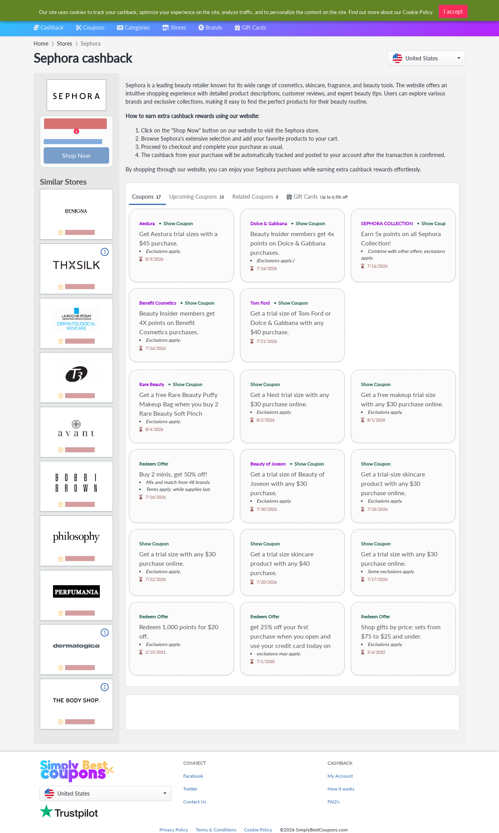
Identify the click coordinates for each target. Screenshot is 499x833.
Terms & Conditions (216, 830)
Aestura (147, 223)
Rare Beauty (151, 384)
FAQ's (333, 802)
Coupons (147, 197)
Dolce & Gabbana (268, 223)
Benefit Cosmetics (157, 303)
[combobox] (237, 11)
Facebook (193, 776)
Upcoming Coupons (197, 197)
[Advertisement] (292, 712)
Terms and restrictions (72, 141)
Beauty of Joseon (268, 464)
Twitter (190, 789)
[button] (426, 58)
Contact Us (194, 802)
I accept (453, 10)
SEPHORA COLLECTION (387, 223)
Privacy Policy (173, 830)
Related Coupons (256, 197)
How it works (340, 789)
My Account (340, 776)
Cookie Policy (258, 830)
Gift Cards (318, 197)
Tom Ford (260, 303)
